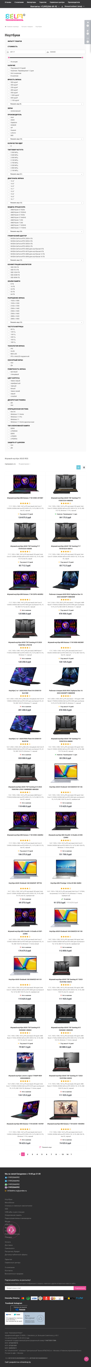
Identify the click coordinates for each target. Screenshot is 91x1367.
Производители (74, 2)
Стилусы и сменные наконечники (18, 1206)
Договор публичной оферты (16, 1255)
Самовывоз (9, 1248)
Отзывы (8, 2)
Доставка (9, 1245)
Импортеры (31, 2)
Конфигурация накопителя (19, 264)
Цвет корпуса (14, 378)
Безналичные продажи (14, 1274)
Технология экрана (16, 346)
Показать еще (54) (46, 231)
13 (63, 1154)
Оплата (8, 1242)
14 (67, 1154)
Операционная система (18, 409)
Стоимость (13, 46)
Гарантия (42, 2)
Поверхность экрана (17, 369)
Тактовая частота (15, 150)
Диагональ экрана (16, 178)
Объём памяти (14, 281)
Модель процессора (16, 207)
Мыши (7, 1221)
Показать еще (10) (46, 139)
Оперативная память (13, 1215)
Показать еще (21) (46, 174)
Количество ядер (15, 143)
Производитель (15, 115)
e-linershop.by (25, 1362)
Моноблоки (9, 1203)
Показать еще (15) (46, 260)
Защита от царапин (16, 442)
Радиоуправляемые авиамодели (18, 1218)
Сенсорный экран (15, 360)
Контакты (9, 1271)
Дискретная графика (17, 400)
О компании (19, 2)
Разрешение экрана (16, 298)
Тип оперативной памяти (19, 426)
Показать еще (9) (46, 104)
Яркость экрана (14, 79)
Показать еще (46, 1147)
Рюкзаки (8, 1237)
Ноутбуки (8, 1199)
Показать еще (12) (46, 203)
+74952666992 (13, 1177)
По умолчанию (24, 464)
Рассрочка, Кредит (12, 1251)
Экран (10, 108)
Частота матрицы (15, 326)
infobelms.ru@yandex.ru (17, 1191)
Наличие (11, 65)
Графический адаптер (17, 236)
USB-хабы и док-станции (14, 1212)
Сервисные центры (57, 2)
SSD (6, 1209)
